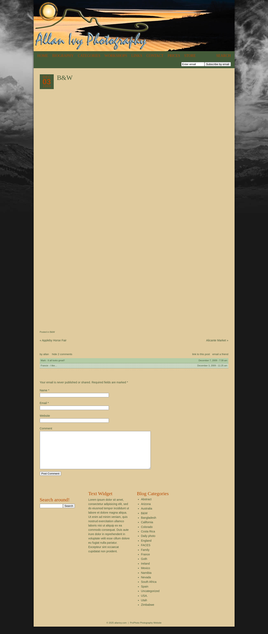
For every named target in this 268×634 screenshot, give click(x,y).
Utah (144, 607)
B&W (52, 332)
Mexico (145, 575)
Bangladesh (148, 525)
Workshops (116, 56)
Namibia (146, 580)
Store (190, 56)
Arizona (146, 511)
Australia (146, 515)
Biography (63, 56)
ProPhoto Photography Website (146, 630)
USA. (144, 603)
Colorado (147, 534)
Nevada (146, 584)
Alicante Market (217, 340)
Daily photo (148, 543)
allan (46, 354)
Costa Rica (148, 538)
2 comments (62, 354)
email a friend (220, 354)
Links (136, 56)
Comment (46, 428)
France (145, 561)
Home (42, 56)
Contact (155, 56)
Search (223, 56)
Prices (174, 56)
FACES (146, 552)
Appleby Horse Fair (53, 340)
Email (43, 403)
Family (145, 557)
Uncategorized (150, 598)
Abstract (146, 506)
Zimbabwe (147, 612)
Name (43, 390)
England (146, 548)
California (147, 529)
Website (45, 415)
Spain (144, 594)
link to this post (201, 354)
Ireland (145, 571)
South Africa (149, 589)
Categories (89, 56)
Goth (144, 566)
